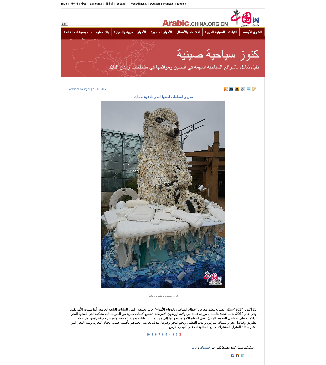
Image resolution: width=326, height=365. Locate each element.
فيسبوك (205, 347)
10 (148, 334)
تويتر (193, 347)
